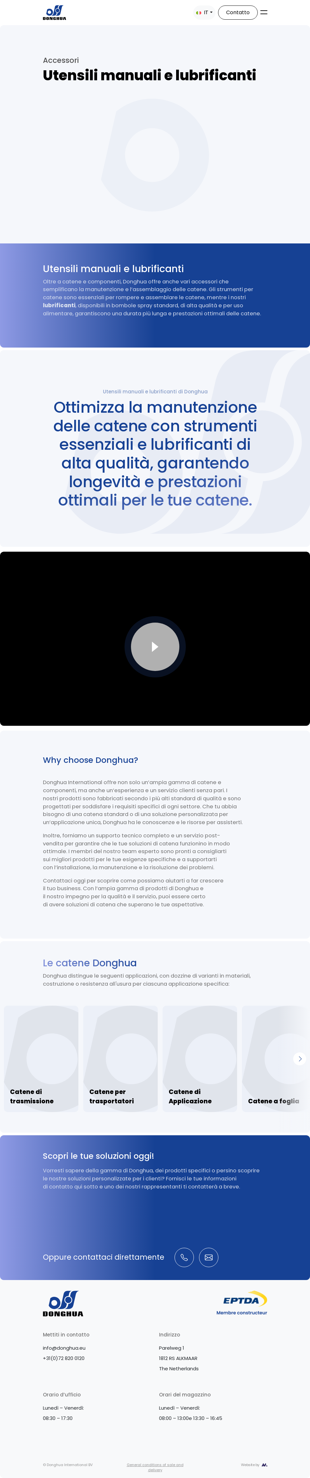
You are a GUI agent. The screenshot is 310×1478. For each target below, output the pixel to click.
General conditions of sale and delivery (155, 1467)
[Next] (299, 1058)
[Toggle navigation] (263, 12)
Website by (250, 1464)
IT (202, 12)
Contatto (238, 12)
